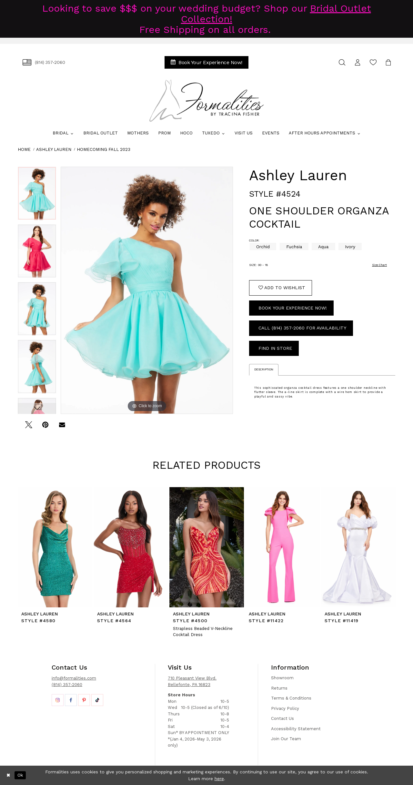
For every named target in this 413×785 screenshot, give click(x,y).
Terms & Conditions (291, 698)
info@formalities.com (74, 678)
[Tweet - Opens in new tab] (29, 427)
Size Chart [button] (379, 265)
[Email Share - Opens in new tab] (62, 427)
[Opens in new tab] (58, 700)
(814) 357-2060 (67, 684)
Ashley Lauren (53, 149)
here (219, 778)
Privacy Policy (285, 708)
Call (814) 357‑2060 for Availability (302, 327)
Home (24, 149)
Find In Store (275, 348)
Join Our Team (286, 738)
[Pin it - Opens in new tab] (45, 427)
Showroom (282, 677)
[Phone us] (44, 62)
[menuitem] (44, 62)
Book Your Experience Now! (292, 307)
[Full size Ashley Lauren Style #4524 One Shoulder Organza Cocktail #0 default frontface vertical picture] (147, 290)
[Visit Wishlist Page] (373, 62)
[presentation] (55, 547)
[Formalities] (206, 101)
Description (263, 369)
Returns (279, 688)
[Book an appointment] (206, 62)
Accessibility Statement (296, 728)
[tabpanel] (37, 195)
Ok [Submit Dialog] (20, 775)
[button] (357, 62)
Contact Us (282, 718)
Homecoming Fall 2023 (103, 149)
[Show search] (342, 62)
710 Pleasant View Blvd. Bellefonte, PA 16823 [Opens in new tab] (192, 681)
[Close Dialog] (8, 775)
